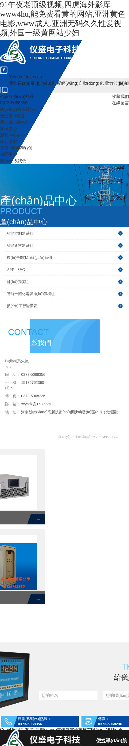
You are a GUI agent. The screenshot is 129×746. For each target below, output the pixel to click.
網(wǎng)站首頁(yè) (18, 109)
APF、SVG (109, 437)
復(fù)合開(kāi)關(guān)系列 (65, 257)
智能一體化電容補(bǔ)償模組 (65, 294)
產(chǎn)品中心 (14, 122)
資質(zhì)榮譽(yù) (16, 148)
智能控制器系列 (65, 233)
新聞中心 (8, 154)
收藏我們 (120, 96)
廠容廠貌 (8, 141)
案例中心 (8, 128)
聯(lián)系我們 (13, 161)
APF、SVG (65, 269)
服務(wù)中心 (12, 135)
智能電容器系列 (65, 245)
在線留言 (120, 103)
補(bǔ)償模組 (65, 282)
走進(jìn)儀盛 (12, 115)
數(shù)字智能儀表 (65, 306)
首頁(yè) (64, 437)
